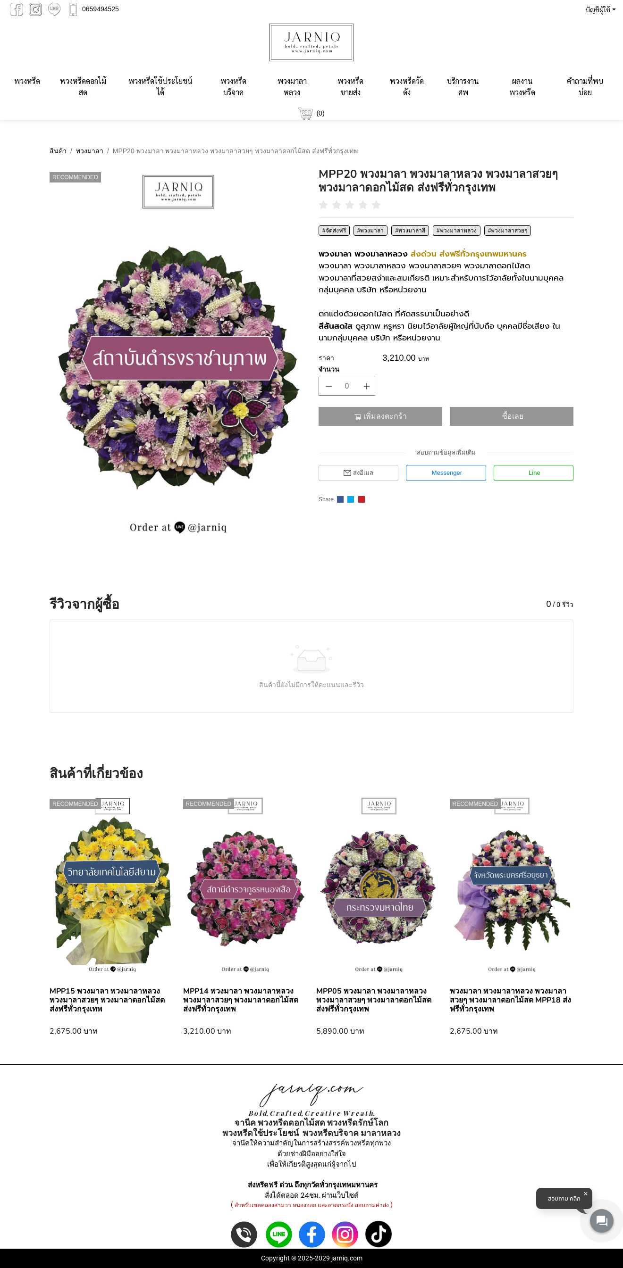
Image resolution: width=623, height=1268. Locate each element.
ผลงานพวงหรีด (522, 86)
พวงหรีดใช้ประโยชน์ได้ (160, 86)
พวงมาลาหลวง (292, 86)
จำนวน (329, 369)
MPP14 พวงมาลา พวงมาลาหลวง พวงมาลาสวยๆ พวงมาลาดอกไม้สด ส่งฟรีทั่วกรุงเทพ (240, 1000)
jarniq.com (346, 1258)
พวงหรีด (27, 81)
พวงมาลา (89, 151)
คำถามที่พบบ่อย (585, 86)
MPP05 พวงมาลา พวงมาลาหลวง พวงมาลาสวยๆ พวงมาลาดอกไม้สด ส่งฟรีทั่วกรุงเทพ (373, 1000)
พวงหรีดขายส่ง (350, 86)
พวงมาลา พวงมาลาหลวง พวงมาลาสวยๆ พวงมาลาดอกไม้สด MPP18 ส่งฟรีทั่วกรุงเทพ (510, 1000)
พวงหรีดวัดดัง (407, 86)
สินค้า (58, 151)
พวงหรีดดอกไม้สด (83, 86)
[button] (598, 9)
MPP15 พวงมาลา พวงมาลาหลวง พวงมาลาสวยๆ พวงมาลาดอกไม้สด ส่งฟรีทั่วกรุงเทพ (107, 1000)
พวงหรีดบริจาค (233, 86)
